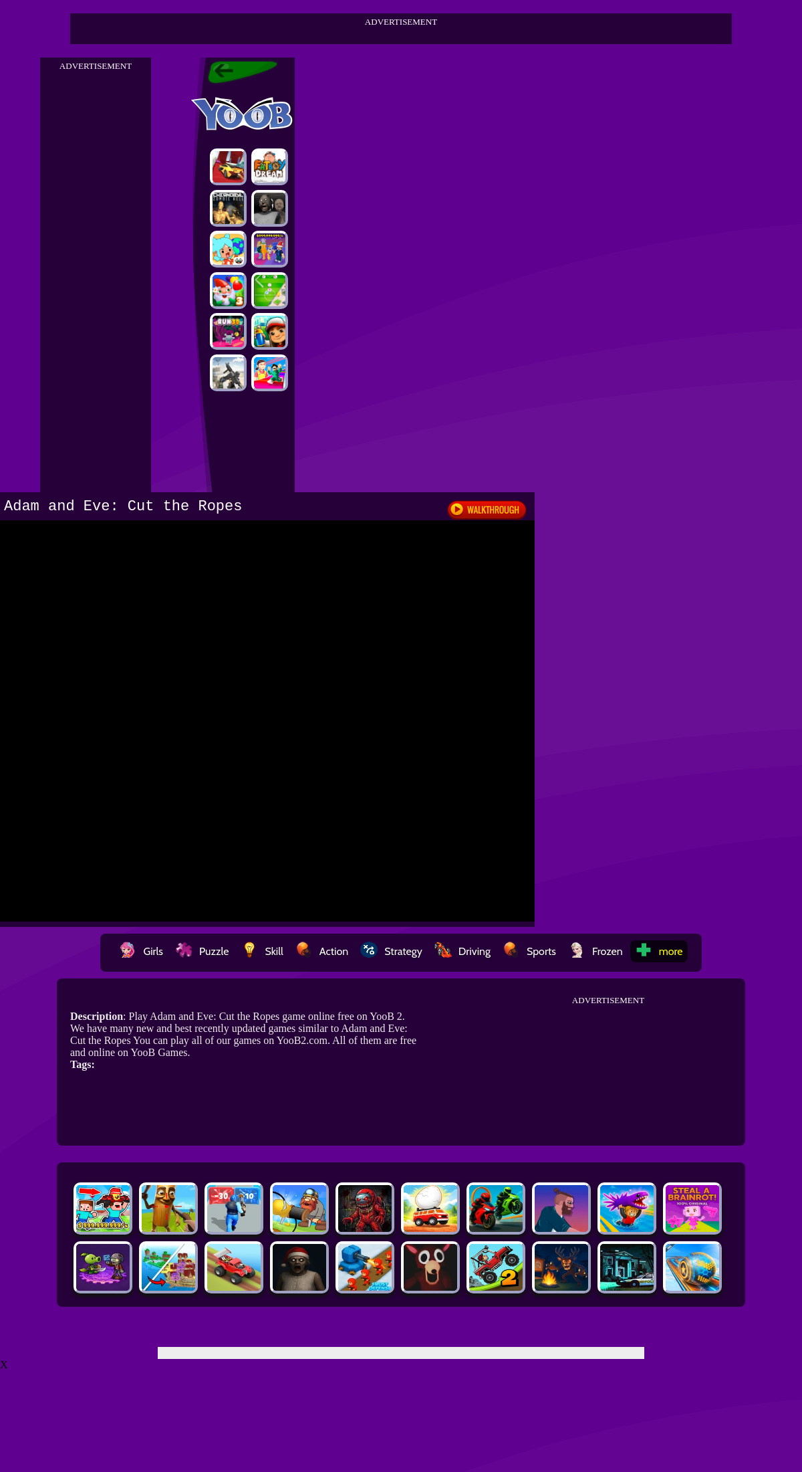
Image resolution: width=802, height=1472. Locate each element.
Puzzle (202, 951)
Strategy (391, 951)
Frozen (595, 951)
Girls (141, 951)
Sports (529, 951)
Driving (462, 951)
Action (321, 951)
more (659, 951)
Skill (262, 951)
